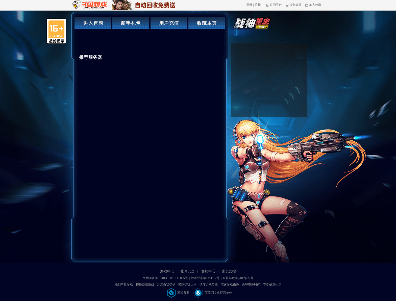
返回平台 (274, 5)
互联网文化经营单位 (212, 292)
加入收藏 (313, 5)
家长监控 (229, 271)
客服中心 (208, 271)
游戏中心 (167, 271)
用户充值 (169, 23)
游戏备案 (178, 292)
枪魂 (252, 24)
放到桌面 (294, 5)
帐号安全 (188, 271)
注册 (258, 5)
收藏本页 (206, 23)
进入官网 (93, 23)
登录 (249, 5)
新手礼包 (130, 23)
